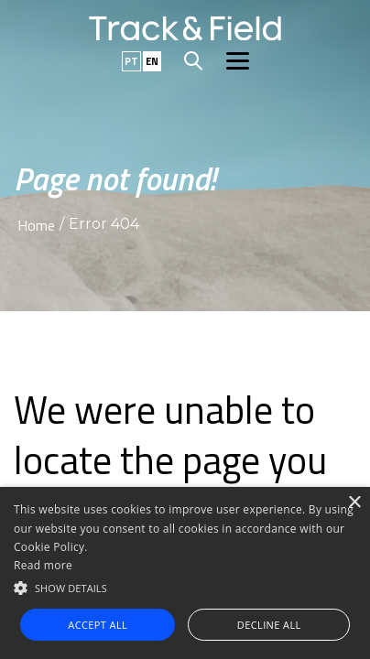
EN (152, 61)
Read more (43, 565)
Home (36, 225)
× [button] (354, 503)
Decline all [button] (269, 625)
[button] (185, 586)
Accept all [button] (97, 625)
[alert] (185, 573)
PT (131, 61)
